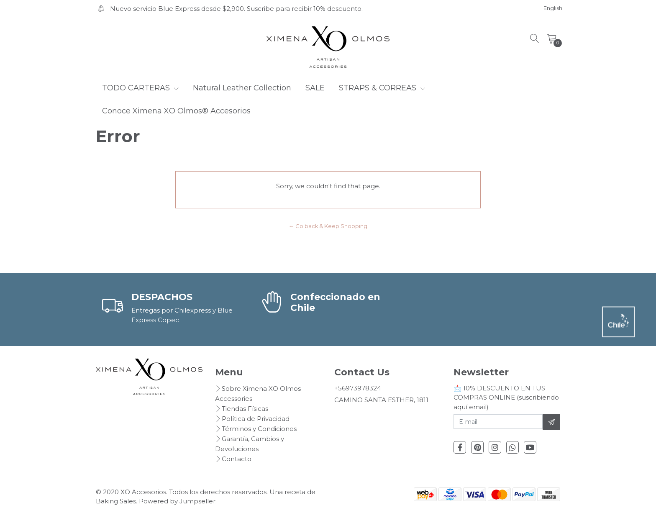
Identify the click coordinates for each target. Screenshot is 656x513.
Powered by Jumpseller (177, 501)
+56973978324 (357, 388)
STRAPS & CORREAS (382, 87)
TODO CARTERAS (140, 87)
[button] (552, 8)
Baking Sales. (117, 501)
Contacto (236, 459)
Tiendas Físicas (245, 409)
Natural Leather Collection (242, 87)
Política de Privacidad (256, 419)
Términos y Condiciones (259, 429)
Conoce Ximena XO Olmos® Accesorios (176, 110)
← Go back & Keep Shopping (328, 226)
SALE (315, 87)
